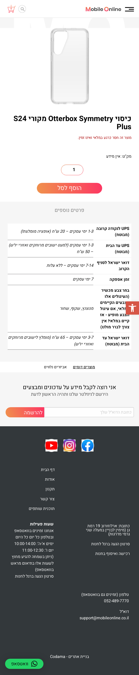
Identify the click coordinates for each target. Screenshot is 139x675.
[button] (132, 308)
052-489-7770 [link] (116, 601)
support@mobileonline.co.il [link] (104, 618)
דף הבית (48, 470)
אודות (50, 479)
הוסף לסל (69, 188)
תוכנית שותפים (42, 509)
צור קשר (47, 499)
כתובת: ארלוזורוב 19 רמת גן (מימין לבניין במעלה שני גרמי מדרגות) (108, 530)
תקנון (50, 489)
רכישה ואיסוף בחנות (112, 554)
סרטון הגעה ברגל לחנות (110, 544)
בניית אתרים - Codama (69, 657)
